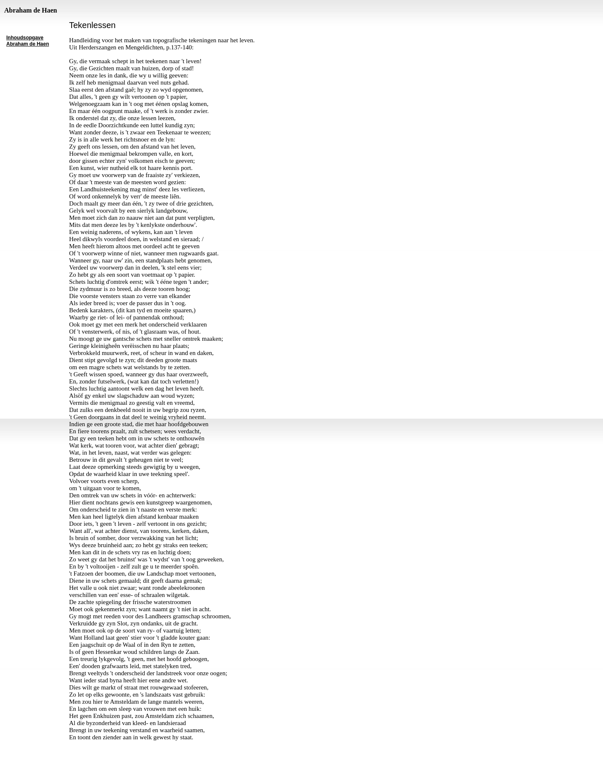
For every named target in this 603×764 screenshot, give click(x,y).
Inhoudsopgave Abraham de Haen (27, 41)
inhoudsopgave (25, 738)
